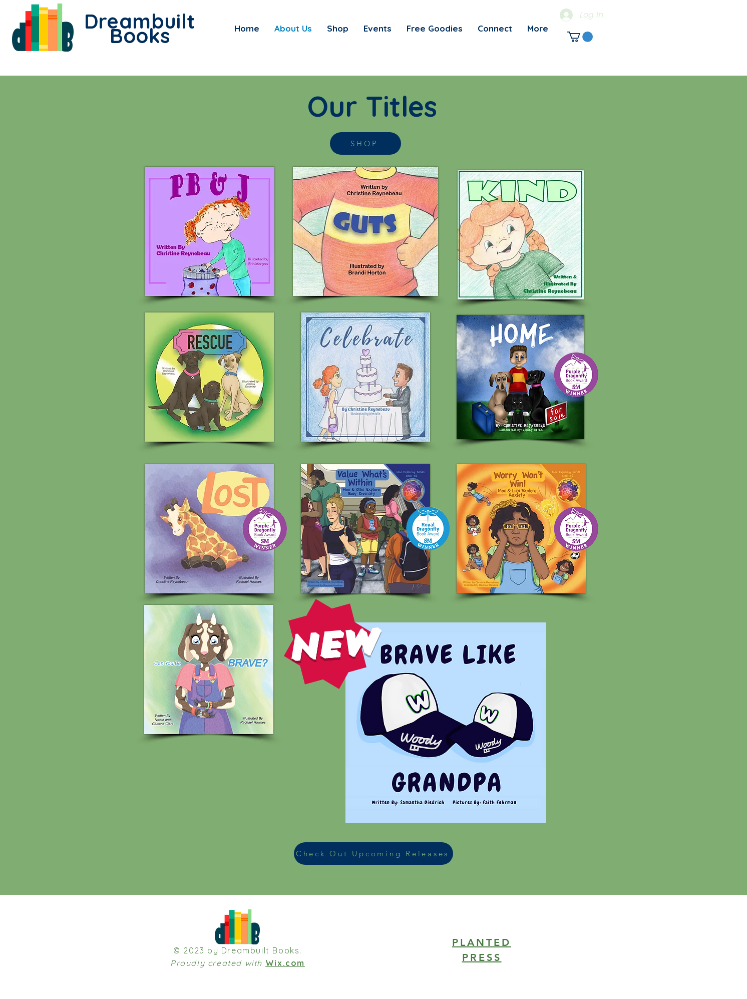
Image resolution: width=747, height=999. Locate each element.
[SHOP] (365, 143)
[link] (580, 37)
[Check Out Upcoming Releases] (373, 853)
